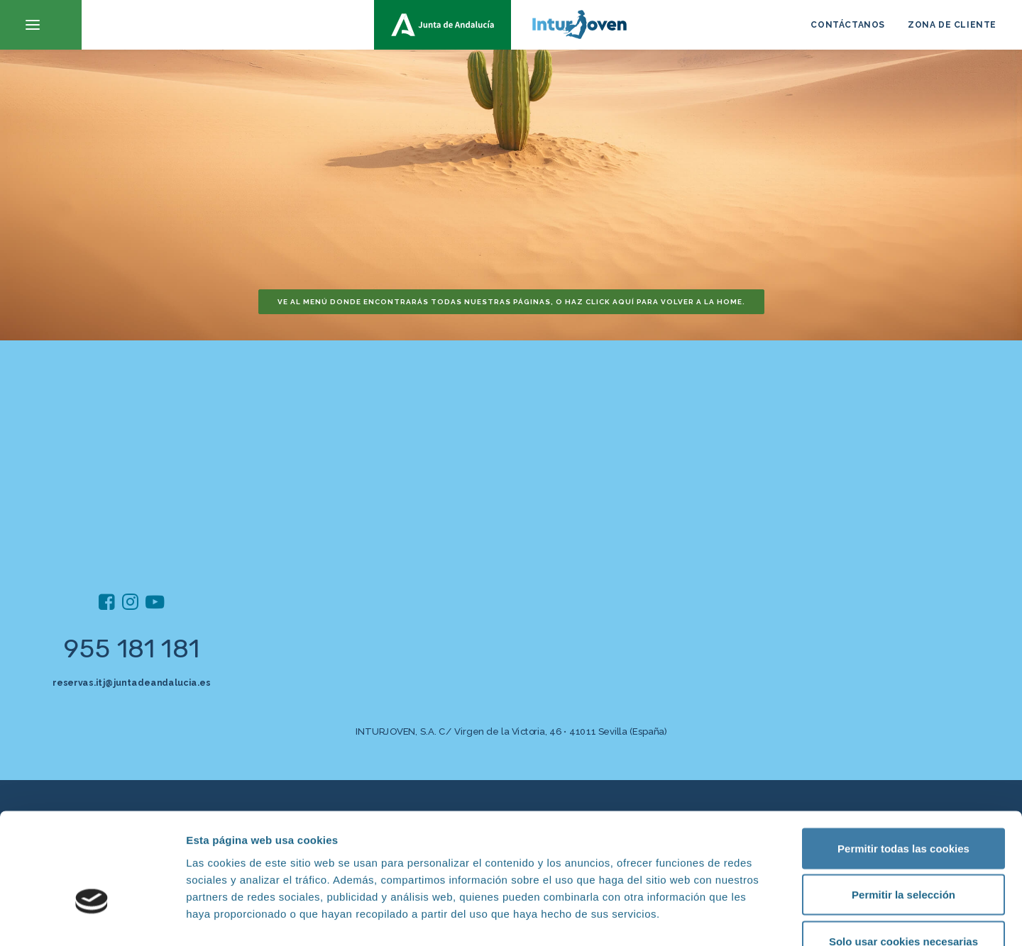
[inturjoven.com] (511, 25)
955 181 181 (131, 648)
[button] (41, 25)
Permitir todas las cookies (903, 760)
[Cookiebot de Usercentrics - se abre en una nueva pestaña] (92, 918)
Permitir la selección (903, 807)
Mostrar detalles (762, 918)
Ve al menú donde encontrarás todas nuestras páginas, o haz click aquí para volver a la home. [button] (511, 302)
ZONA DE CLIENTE (952, 25)
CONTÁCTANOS (848, 25)
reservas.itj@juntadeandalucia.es (131, 682)
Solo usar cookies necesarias (903, 853)
